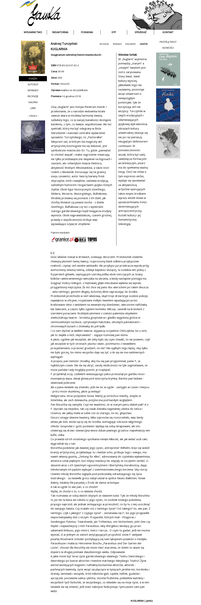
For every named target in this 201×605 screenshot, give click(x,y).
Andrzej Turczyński (64, 44)
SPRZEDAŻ (140, 32)
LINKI (33, 108)
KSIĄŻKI (33, 78)
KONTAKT (168, 32)
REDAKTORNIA (60, 32)
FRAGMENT (130, 44)
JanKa (149, 600)
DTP (114, 32)
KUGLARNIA (137, 600)
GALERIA (33, 102)
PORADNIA (87, 32)
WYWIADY (33, 90)
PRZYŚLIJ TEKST (168, 41)
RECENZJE (33, 96)
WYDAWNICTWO (33, 32)
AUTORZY (33, 84)
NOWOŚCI (168, 47)
